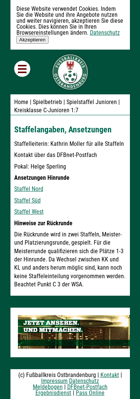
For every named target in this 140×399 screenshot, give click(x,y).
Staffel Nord (28, 188)
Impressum (54, 380)
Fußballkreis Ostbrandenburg (70, 72)
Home (21, 102)
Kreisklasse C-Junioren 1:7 (46, 110)
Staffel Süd (27, 200)
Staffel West (29, 211)
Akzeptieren (32, 40)
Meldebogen (48, 386)
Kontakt (109, 374)
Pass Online (90, 392)
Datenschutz (105, 32)
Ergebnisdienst (53, 392)
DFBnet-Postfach (87, 386)
